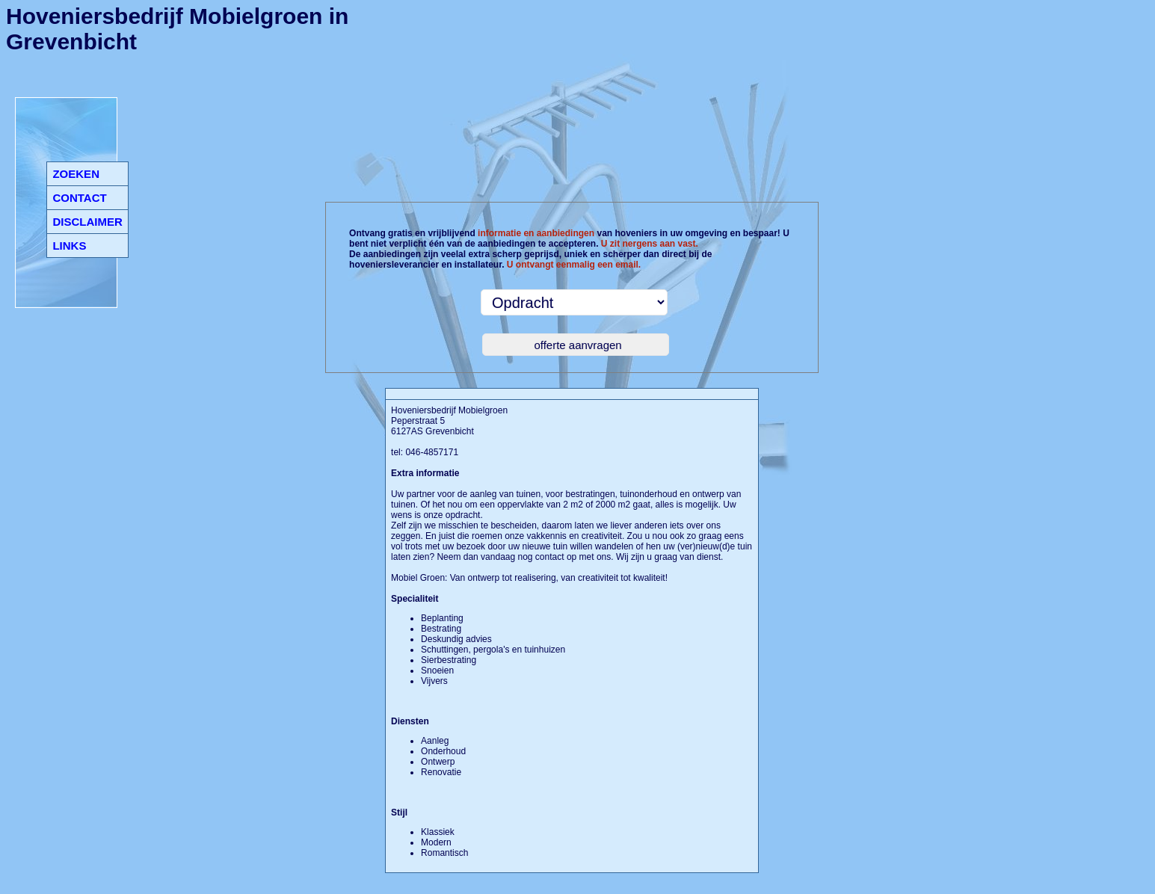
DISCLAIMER (87, 221)
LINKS (69, 245)
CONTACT (79, 197)
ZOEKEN (75, 173)
